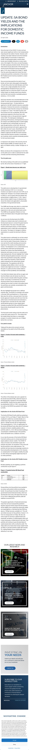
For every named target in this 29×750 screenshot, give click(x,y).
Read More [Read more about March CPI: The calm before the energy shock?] (9, 634)
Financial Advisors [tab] (20, 700)
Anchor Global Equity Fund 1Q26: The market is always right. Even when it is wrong (14, 596)
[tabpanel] (14, 703)
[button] (13, 41)
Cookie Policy (11, 748)
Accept (14, 740)
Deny (14, 744)
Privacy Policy (17, 748)
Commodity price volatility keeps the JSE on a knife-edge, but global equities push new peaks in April (14, 564)
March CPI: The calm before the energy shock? (14, 629)
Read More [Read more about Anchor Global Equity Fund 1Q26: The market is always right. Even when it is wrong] (9, 602)
